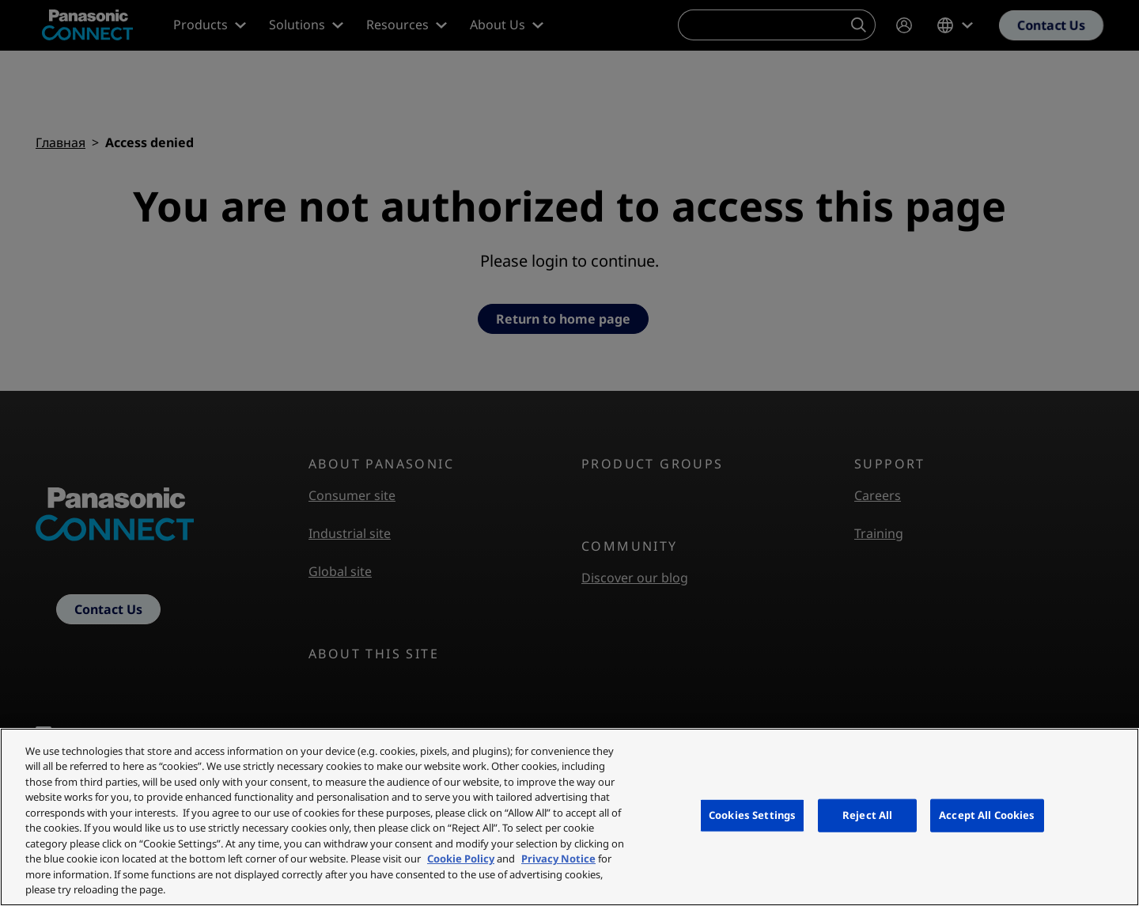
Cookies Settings (752, 815)
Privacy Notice (558, 858)
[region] (569, 817)
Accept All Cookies (987, 815)
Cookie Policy (460, 858)
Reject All (867, 815)
